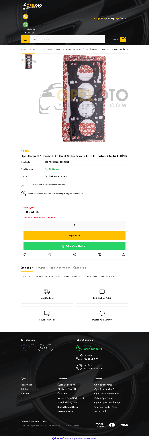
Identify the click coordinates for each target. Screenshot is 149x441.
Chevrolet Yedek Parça (105, 407)
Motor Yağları (101, 411)
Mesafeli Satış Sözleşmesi (70, 398)
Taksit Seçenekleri (60, 268)
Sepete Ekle (75, 235)
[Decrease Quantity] (26, 225)
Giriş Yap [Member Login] (109, 19)
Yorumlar (41, 268)
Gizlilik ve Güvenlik (66, 389)
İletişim (24, 389)
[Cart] (123, 39)
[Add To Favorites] (25, 255)
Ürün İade (62, 394)
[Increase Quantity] (122, 225)
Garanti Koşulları (65, 411)
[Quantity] (74, 225)
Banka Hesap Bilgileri (67, 407)
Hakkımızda (26, 385)
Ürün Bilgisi (27, 268)
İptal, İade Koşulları (67, 402)
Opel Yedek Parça (103, 385)
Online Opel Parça (103, 398)
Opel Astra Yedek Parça (106, 389)
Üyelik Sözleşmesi (66, 385)
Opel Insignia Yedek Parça (107, 402)
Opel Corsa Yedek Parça (106, 394)
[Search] (63, 40)
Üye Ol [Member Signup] (123, 19)
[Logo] (32, 6)
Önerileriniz (79, 268)
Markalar (25, 394)
